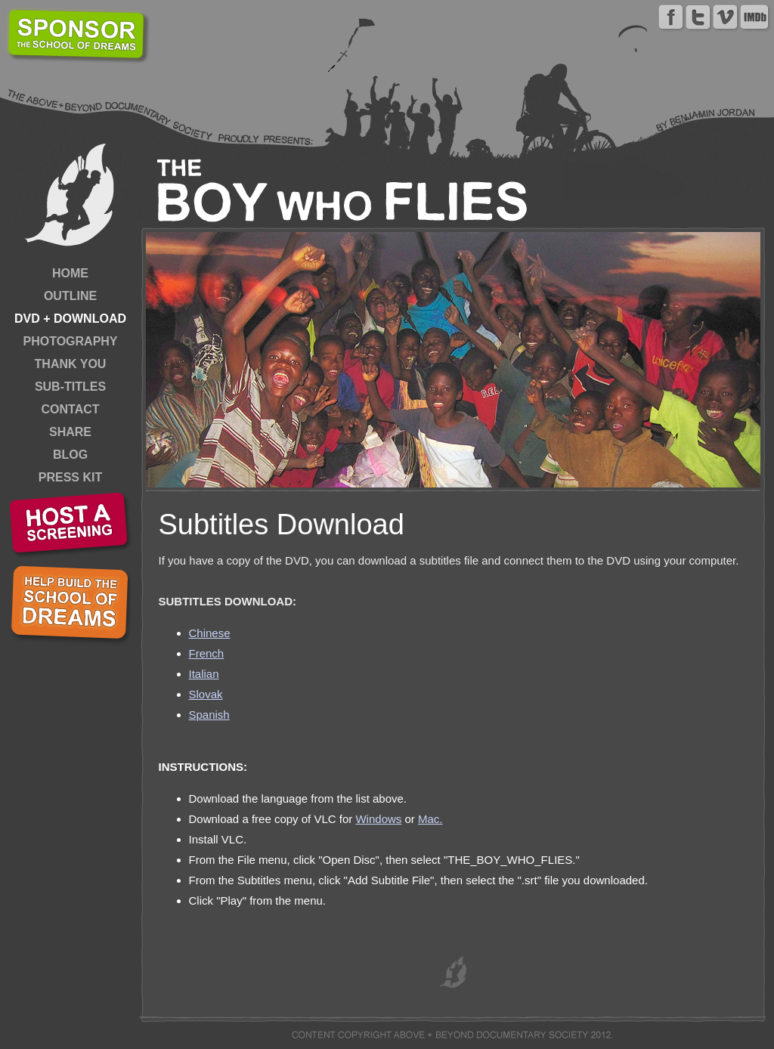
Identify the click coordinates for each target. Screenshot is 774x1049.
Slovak (206, 694)
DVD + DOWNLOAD (70, 318)
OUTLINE (70, 295)
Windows (378, 818)
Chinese (210, 633)
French (206, 653)
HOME (70, 273)
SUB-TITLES (70, 386)
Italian (204, 673)
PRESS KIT (70, 477)
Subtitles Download (281, 524)
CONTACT (70, 409)
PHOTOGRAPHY (70, 341)
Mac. (430, 818)
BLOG (70, 454)
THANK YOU (71, 363)
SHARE (70, 431)
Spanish (209, 714)
